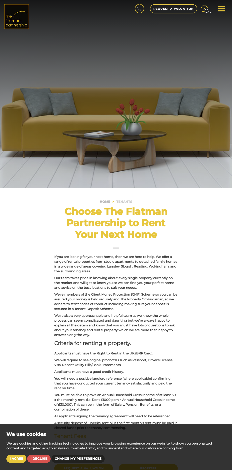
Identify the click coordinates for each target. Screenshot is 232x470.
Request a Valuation (173, 9)
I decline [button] (38, 459)
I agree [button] (16, 459)
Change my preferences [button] (78, 459)
